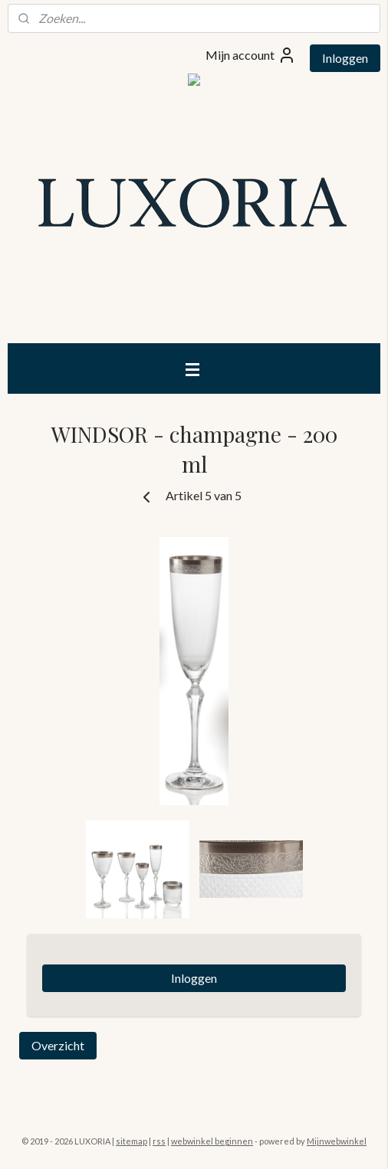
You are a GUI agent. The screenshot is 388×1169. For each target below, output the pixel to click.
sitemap (131, 1141)
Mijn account (251, 55)
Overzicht (57, 1045)
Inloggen (345, 58)
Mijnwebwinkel (337, 1141)
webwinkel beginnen (212, 1141)
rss (159, 1141)
